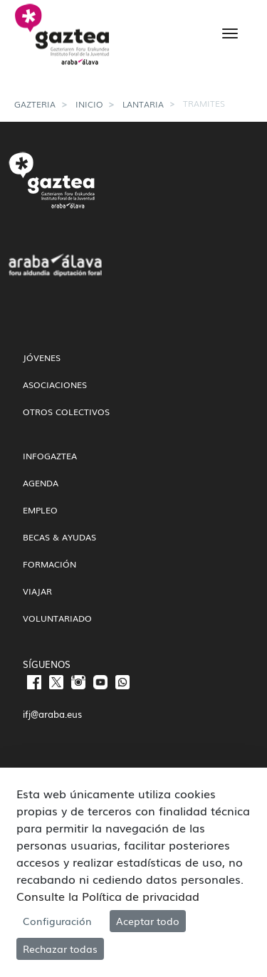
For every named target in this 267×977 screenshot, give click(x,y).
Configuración (57, 921)
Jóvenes (42, 357)
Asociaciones (55, 384)
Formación (49, 564)
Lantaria (143, 104)
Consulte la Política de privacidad (107, 895)
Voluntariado (57, 618)
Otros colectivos (66, 411)
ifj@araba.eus (52, 714)
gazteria (35, 104)
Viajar (37, 591)
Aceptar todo (147, 921)
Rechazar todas (60, 948)
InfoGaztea (50, 455)
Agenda (40, 482)
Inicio (89, 104)
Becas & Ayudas (59, 537)
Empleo (40, 509)
